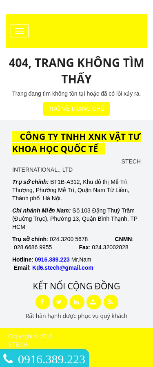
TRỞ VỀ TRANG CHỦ (77, 108)
